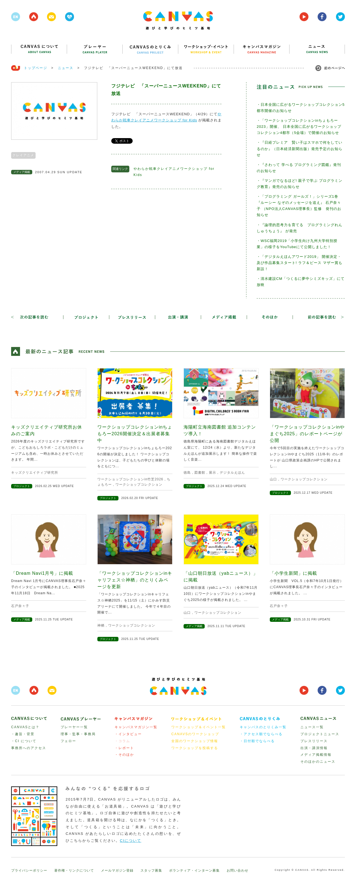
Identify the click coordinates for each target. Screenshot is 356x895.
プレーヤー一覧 (74, 727)
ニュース (65, 68)
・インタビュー (128, 734)
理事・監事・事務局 (78, 734)
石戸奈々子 (20, 606)
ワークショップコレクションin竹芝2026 (130, 479)
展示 (212, 473)
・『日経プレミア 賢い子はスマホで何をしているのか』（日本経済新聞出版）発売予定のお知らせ (299, 148)
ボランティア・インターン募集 (194, 870)
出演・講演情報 (314, 748)
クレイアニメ (23, 155)
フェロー (68, 741)
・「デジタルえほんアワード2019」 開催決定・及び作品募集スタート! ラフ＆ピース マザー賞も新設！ (299, 263)
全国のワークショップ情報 (194, 741)
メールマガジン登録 (117, 870)
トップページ (35, 68)
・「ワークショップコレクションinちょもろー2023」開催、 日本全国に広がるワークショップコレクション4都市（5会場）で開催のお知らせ (299, 126)
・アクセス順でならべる (261, 734)
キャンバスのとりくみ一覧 (263, 727)
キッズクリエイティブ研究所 (34, 473)
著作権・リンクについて (74, 870)
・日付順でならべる (257, 741)
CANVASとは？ (25, 727)
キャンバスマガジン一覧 (136, 727)
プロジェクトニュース (319, 734)
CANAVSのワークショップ (195, 734)
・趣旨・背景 (22, 734)
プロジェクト (21, 486)
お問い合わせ (237, 870)
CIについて (130, 840)
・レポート (124, 748)
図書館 (199, 473)
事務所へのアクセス (28, 748)
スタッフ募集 (151, 870)
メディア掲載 (21, 171)
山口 (273, 479)
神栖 (101, 625)
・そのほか (124, 755)
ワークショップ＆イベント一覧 (198, 727)
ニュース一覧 (312, 727)
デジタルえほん (232, 473)
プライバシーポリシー (29, 870)
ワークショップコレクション (138, 484)
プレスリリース (314, 741)
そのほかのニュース (317, 762)
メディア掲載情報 (316, 755)
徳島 (187, 473)
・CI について (23, 741)
